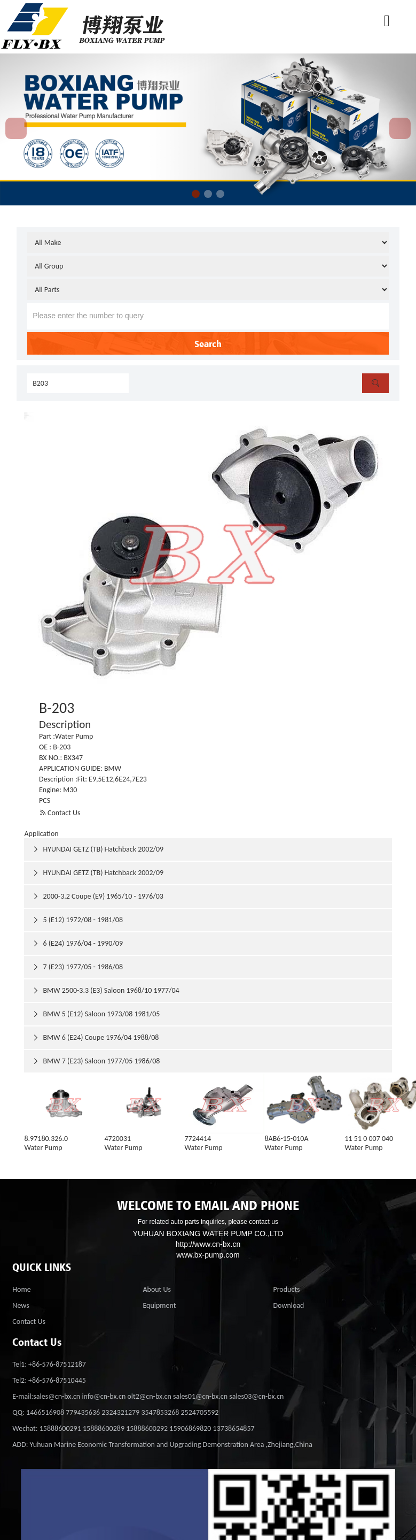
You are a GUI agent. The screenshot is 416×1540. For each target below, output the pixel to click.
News (20, 1305)
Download (288, 1305)
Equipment (159, 1305)
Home (21, 1289)
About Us (157, 1289)
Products (286, 1289)
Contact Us (60, 812)
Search (208, 343)
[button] (196, 194)
